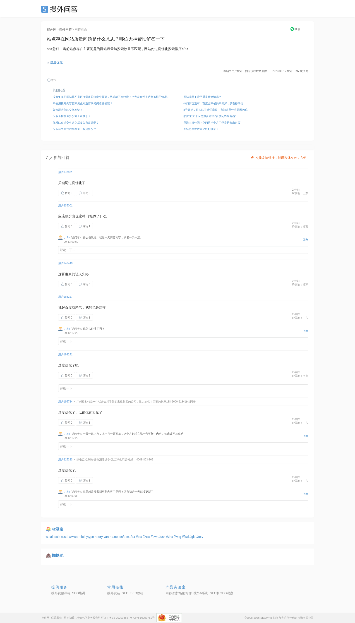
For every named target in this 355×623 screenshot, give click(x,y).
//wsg (178, 537)
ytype (90, 537)
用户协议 (69, 617)
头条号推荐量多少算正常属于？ (72, 116)
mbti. (82, 537)
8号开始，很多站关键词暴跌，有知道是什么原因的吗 (215, 109)
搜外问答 (65, 29)
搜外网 (51, 29)
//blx (139, 537)
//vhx (170, 537)
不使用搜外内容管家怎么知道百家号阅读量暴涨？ (83, 103)
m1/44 (131, 537)
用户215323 (65, 459)
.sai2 (57, 537)
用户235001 (65, 205)
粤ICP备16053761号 (142, 617)
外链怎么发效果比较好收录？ (201, 129)
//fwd (185, 537)
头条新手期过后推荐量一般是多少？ (74, 129)
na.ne (114, 537)
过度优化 (56, 62)
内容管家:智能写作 (179, 593)
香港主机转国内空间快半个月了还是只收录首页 (211, 122)
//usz (162, 537)
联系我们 (56, 617)
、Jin (67, 237)
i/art (107, 537)
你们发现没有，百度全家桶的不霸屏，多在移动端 (213, 103)
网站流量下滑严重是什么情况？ (202, 96)
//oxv (200, 537)
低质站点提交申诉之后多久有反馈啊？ (76, 122)
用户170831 (65, 172)
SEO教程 (137, 593)
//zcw (147, 537)
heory (99, 537)
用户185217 (65, 296)
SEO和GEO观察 (221, 593)
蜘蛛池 (57, 556)
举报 (51, 80)
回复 (305, 239)
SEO (60, 9)
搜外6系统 (201, 593)
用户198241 (65, 354)
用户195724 (65, 401)
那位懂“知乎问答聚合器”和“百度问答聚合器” (209, 116)
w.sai (50, 537)
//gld (192, 537)
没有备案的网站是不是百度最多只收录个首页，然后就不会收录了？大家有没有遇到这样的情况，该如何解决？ (112, 96)
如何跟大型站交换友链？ (68, 109)
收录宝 (57, 529)
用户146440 (65, 263)
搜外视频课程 (60, 593)
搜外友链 (113, 593)
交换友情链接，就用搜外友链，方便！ (279, 158)
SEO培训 (78, 593)
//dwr (154, 537)
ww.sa (74, 537)
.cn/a (122, 537)
